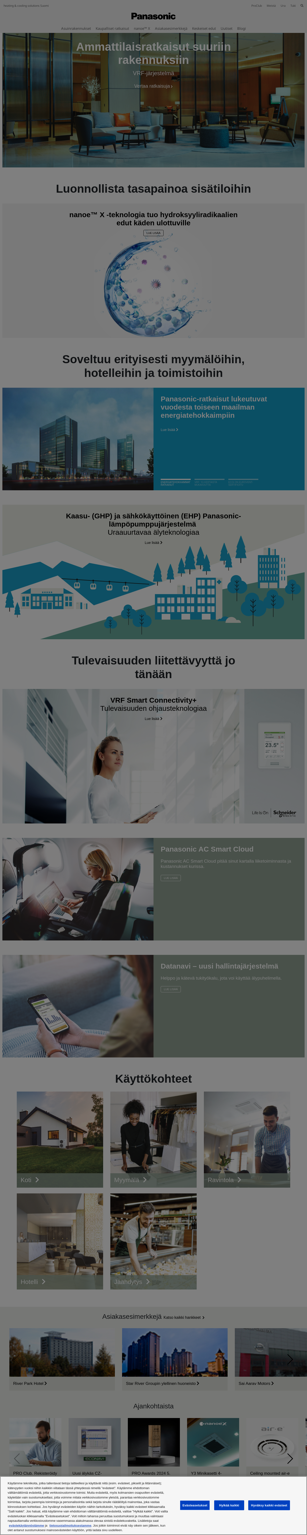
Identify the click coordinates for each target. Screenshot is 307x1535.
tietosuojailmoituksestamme (70, 1525)
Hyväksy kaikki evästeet (269, 1505)
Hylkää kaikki (229, 1505)
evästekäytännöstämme (26, 1525)
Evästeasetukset (195, 1505)
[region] (153, 1505)
